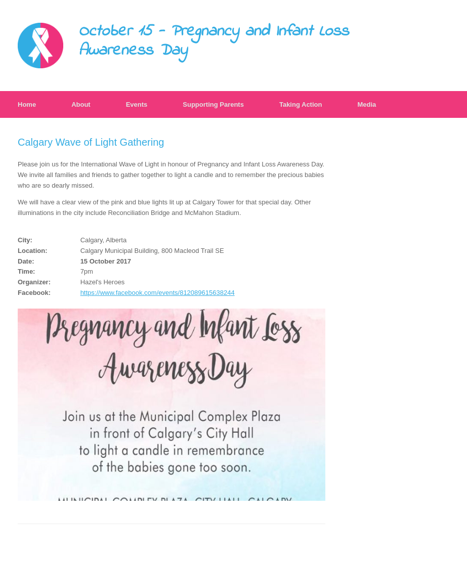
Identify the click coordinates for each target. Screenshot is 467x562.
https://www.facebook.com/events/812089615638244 (157, 292)
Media (366, 104)
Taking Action (300, 104)
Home (27, 104)
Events (137, 104)
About (81, 104)
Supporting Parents (213, 104)
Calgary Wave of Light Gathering (91, 142)
